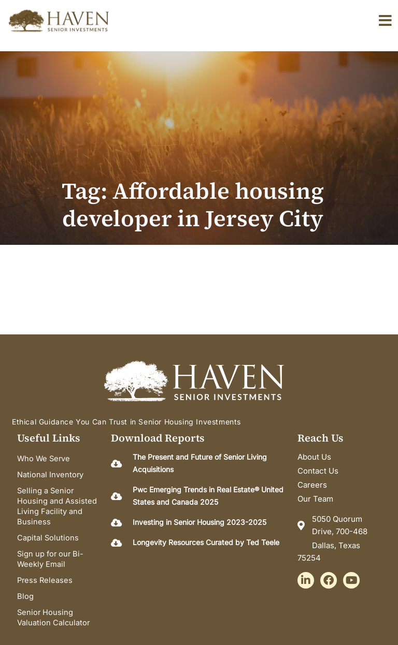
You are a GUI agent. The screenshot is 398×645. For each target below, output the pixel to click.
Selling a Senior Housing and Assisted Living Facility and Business (57, 505)
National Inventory (50, 474)
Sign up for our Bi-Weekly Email (50, 557)
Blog (25, 593)
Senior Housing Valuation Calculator (53, 614)
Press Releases (45, 577)
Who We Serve (43, 458)
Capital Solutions (48, 536)
